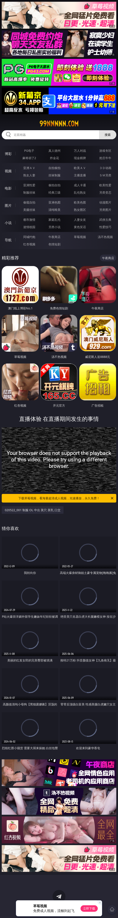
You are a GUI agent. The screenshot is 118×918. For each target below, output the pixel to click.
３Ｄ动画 (105, 168)
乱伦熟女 (80, 192)
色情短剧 (54, 244)
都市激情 (29, 220)
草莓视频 (80, 237)
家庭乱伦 (54, 220)
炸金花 (54, 158)
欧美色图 (80, 202)
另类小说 (54, 227)
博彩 (8, 153)
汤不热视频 (105, 237)
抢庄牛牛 (105, 158)
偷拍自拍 (54, 185)
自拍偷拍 (54, 168)
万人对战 (80, 151)
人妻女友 (80, 220)
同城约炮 (29, 237)
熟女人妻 (29, 175)
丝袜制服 (54, 175)
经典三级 (54, 192)
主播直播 (80, 175)
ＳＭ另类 (105, 175)
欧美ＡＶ (80, 168)
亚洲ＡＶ (29, 168)
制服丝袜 (29, 192)
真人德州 (54, 151)
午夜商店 (54, 237)
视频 (8, 171)
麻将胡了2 (29, 158)
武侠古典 (105, 220)
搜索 (108, 135)
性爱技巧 (105, 227)
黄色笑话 (80, 227)
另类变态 (105, 192)
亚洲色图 (54, 202)
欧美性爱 (105, 185)
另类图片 (105, 210)
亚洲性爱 (29, 185)
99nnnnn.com (59, 123)
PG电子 (29, 151)
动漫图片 (105, 202)
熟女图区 (80, 210)
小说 (8, 222)
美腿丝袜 (29, 210)
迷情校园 (29, 227)
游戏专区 (105, 151)
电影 (8, 188)
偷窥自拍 (29, 202)
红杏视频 (29, 244)
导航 (8, 240)
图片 (8, 205)
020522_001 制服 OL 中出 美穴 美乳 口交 (32, 510)
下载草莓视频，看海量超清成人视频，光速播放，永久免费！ (66, 498)
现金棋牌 (80, 158)
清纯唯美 (54, 210)
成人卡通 (80, 185)
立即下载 (89, 908)
